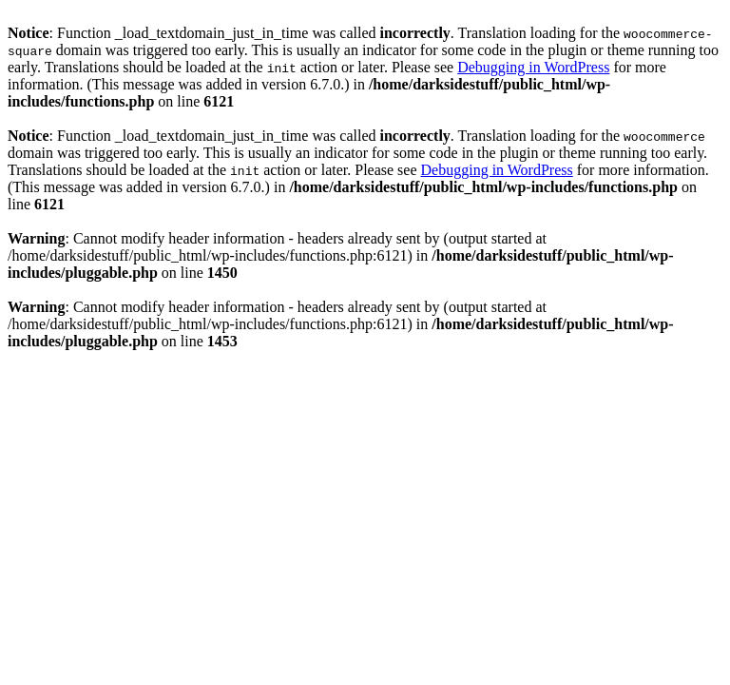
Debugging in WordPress (533, 67)
